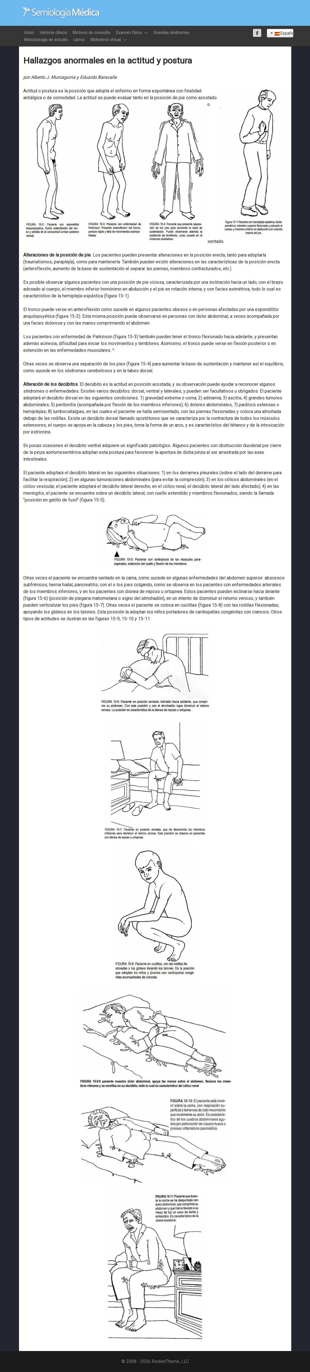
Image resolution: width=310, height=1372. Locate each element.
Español (282, 33)
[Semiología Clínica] (61, 12)
